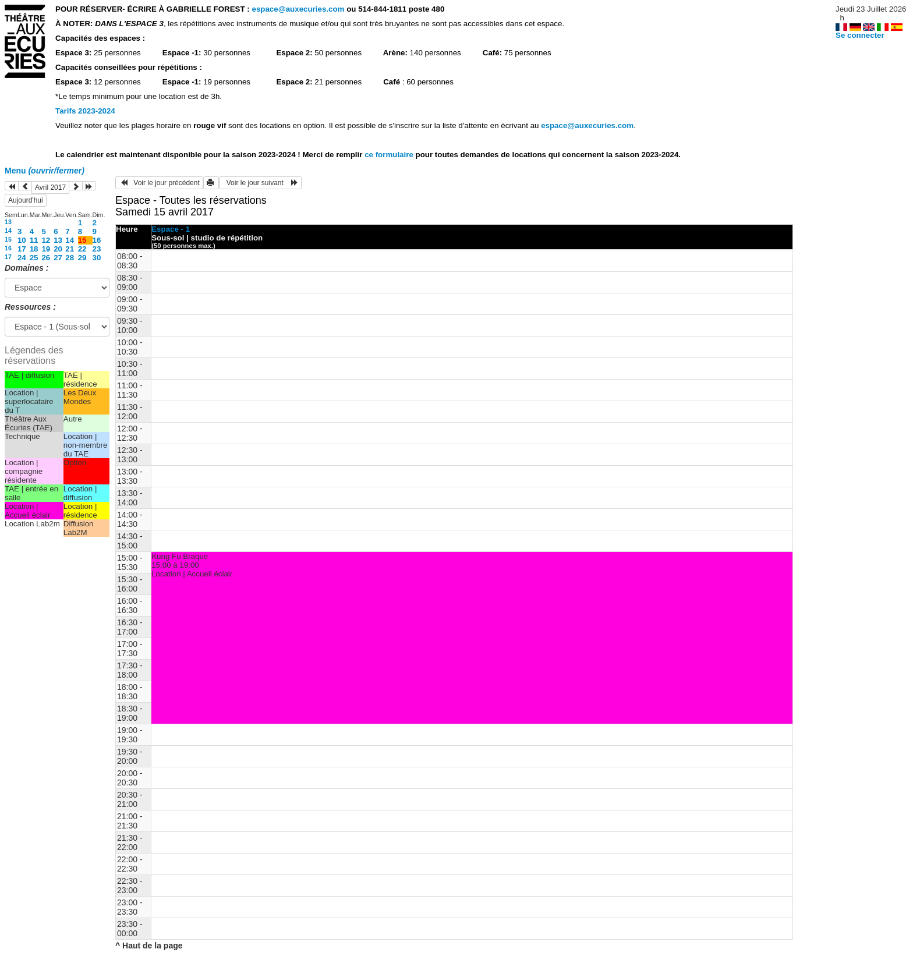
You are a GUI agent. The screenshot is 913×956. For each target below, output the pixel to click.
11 (34, 240)
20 (58, 249)
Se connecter (860, 35)
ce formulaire (390, 154)
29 (82, 257)
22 (82, 249)
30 (97, 257)
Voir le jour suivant (260, 183)
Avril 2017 (50, 187)
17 (21, 249)
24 (21, 257)
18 (34, 249)
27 (58, 257)
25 (34, 257)
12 (45, 240)
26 (45, 257)
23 (97, 249)
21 (69, 249)
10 (21, 240)
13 (8, 221)
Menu (44, 170)
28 (69, 257)
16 (97, 240)
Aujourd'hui (25, 200)
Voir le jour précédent (159, 183)
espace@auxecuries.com (298, 9)
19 (45, 249)
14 (8, 230)
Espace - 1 (170, 229)
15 (8, 239)
